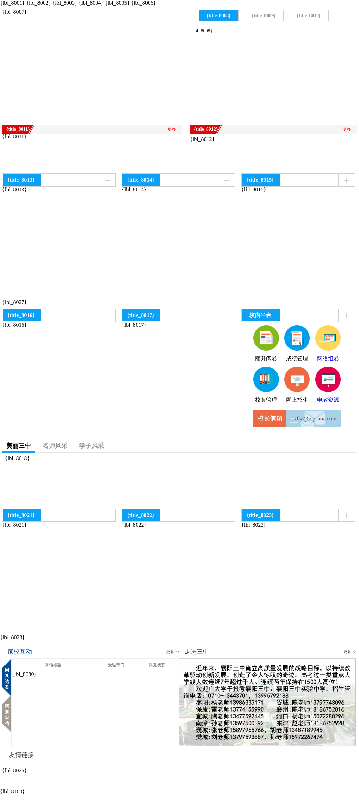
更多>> (172, 651)
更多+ (173, 129)
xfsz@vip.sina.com (315, 418)
